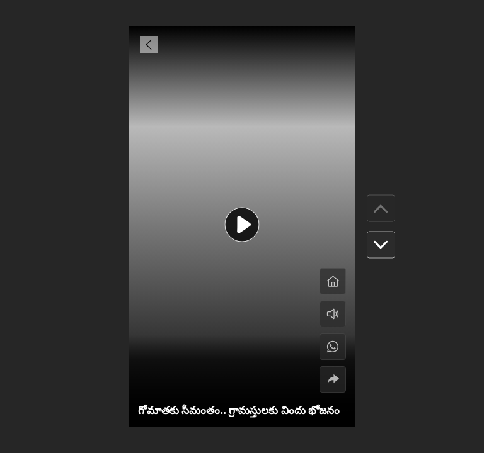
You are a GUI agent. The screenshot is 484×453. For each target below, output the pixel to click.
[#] (333, 347)
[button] (381, 245)
